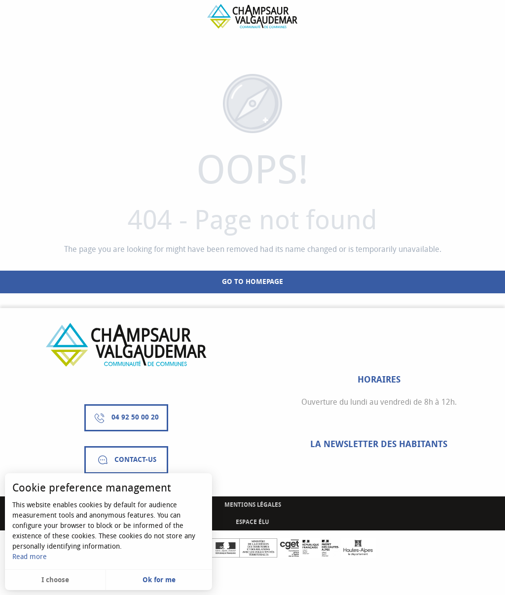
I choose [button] (55, 580)
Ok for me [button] (159, 580)
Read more (29, 557)
